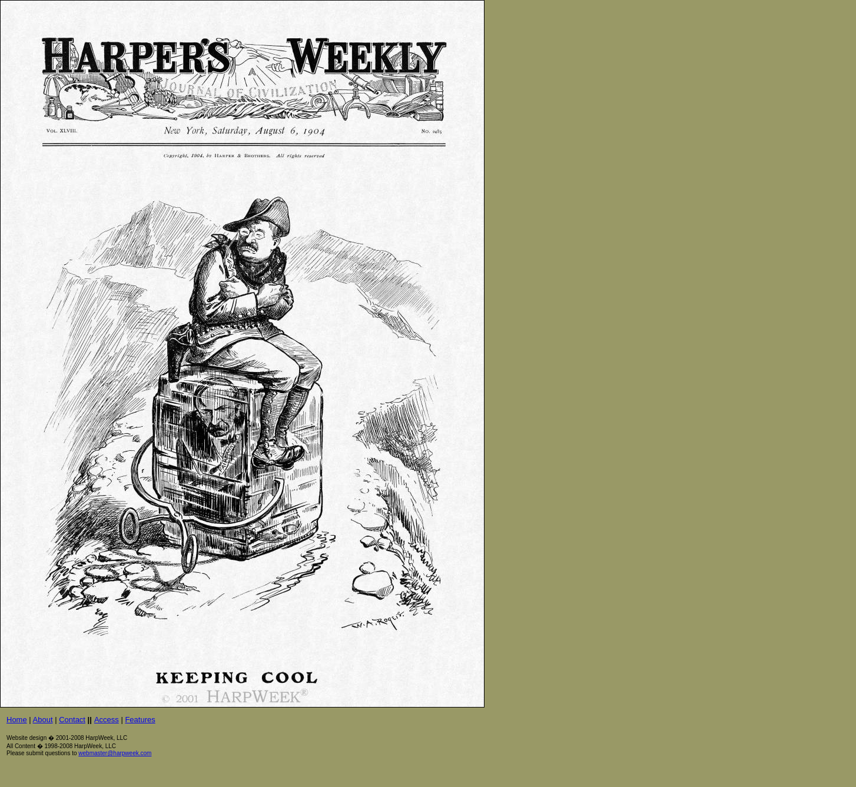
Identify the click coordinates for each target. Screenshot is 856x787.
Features (140, 719)
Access (106, 719)
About (43, 719)
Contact (72, 719)
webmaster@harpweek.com (114, 753)
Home (16, 719)
